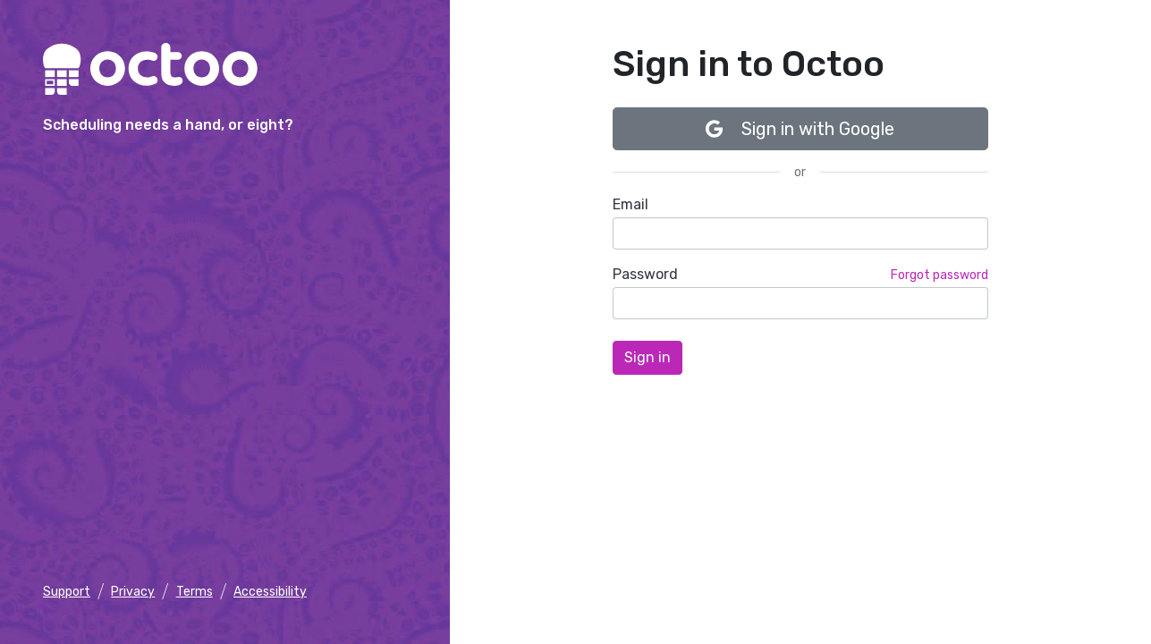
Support (66, 591)
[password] (800, 303)
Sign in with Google (800, 129)
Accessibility (270, 591)
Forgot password (939, 275)
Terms (194, 591)
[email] (800, 233)
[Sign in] (647, 358)
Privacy (133, 591)
